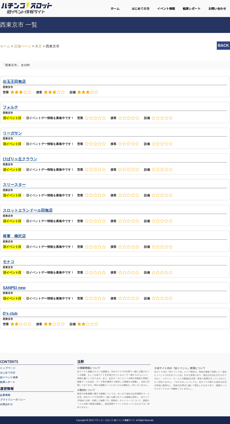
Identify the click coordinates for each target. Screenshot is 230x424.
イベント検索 (166, 8)
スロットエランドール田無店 (28, 210)
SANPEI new (14, 288)
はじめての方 (141, 8)
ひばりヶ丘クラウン (20, 159)
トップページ (7, 368)
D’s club (10, 313)
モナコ (8, 262)
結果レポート (192, 8)
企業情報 (5, 395)
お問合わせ (6, 404)
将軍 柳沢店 (14, 236)
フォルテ (10, 107)
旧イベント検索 (9, 377)
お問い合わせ (217, 8)
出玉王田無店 (14, 81)
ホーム (115, 8)
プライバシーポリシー (13, 399)
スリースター (14, 185)
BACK (223, 45)
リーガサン (12, 133)
